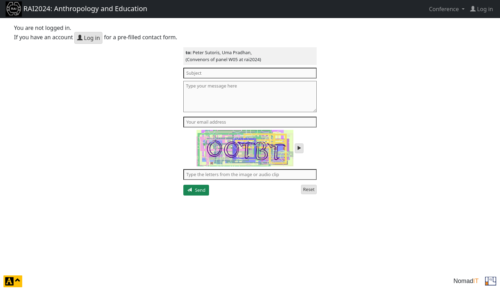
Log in (88, 38)
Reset (309, 189)
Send (196, 190)
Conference (444, 9)
